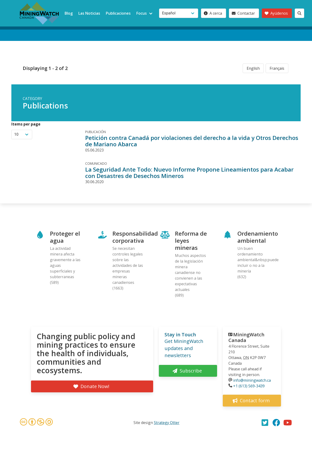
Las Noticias (89, 13)
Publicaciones (118, 13)
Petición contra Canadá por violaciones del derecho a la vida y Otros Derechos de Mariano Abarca (191, 141)
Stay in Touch (180, 334)
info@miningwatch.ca (252, 380)
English (253, 68)
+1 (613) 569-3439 (249, 386)
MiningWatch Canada (246, 337)
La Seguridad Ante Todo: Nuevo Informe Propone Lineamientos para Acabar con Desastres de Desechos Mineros (189, 172)
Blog (69, 13)
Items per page (25, 124)
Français (277, 68)
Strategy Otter (166, 422)
